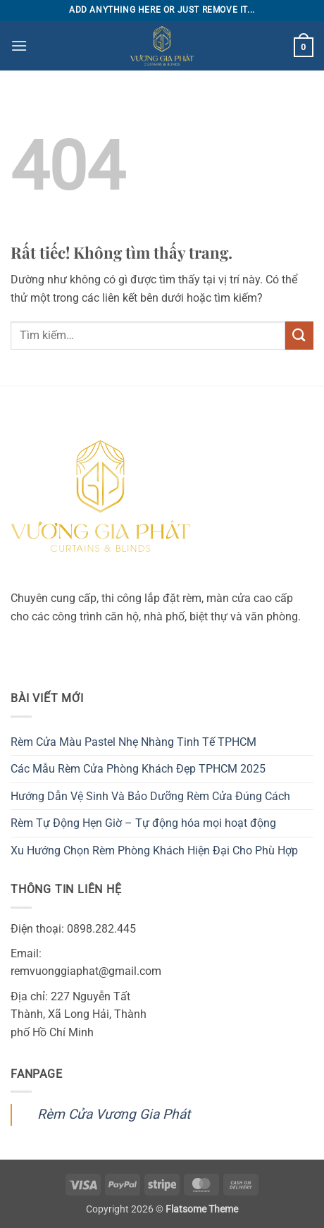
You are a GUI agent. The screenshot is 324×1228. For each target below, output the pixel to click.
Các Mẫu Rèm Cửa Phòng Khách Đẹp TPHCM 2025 (138, 768)
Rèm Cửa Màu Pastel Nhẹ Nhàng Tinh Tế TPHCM (133, 742)
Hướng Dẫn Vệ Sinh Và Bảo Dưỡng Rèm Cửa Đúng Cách (150, 796)
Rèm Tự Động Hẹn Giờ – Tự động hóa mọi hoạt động (143, 823)
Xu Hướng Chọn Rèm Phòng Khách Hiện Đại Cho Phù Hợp (154, 850)
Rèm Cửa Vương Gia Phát (113, 1114)
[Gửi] (299, 335)
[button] (19, 45)
